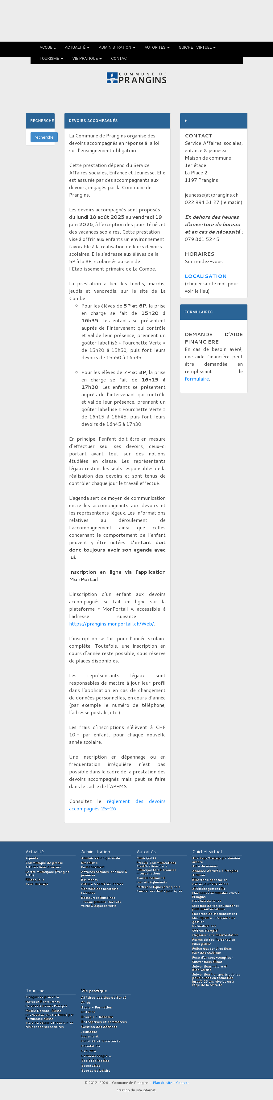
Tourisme (51, 58)
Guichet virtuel (197, 47)
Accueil (48, 47)
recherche (44, 137)
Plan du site (162, 1082)
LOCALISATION (206, 275)
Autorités (157, 47)
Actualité (77, 47)
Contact (120, 58)
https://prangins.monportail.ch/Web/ (111, 623)
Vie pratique (87, 58)
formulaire (197, 378)
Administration (117, 47)
